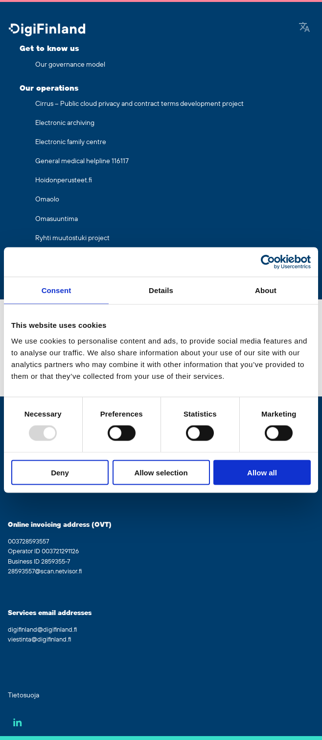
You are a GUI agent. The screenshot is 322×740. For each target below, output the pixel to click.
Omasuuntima (56, 219)
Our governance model (70, 64)
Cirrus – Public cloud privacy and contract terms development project (139, 103)
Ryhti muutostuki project (72, 238)
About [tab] (265, 290)
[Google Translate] (304, 28)
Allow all (262, 472)
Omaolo (47, 199)
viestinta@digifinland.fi (39, 639)
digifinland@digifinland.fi (42, 630)
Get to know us (49, 48)
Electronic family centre (70, 142)
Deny (60, 472)
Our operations (49, 88)
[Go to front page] (47, 31)
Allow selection (160, 472)
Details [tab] (161, 290)
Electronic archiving (64, 123)
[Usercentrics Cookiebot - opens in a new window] (268, 262)
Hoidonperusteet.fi (63, 180)
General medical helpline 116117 (82, 161)
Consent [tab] (56, 290)
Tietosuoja (23, 695)
